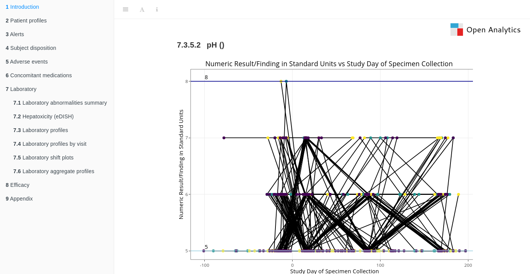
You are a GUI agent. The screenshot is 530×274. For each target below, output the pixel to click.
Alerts (15, 34)
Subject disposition (31, 48)
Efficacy (17, 185)
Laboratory (21, 89)
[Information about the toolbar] (157, 9)
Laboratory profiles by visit (49, 144)
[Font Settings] (142, 9)
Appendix (19, 199)
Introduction (22, 7)
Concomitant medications (39, 75)
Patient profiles (26, 21)
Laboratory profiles (40, 130)
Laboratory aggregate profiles (53, 171)
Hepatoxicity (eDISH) (43, 116)
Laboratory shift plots (43, 158)
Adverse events (27, 62)
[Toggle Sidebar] (125, 9)
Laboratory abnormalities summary (60, 103)
